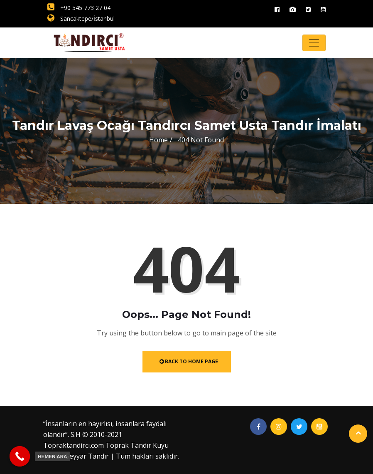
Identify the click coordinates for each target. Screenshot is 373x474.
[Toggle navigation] (314, 43)
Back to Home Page (189, 361)
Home (158, 139)
